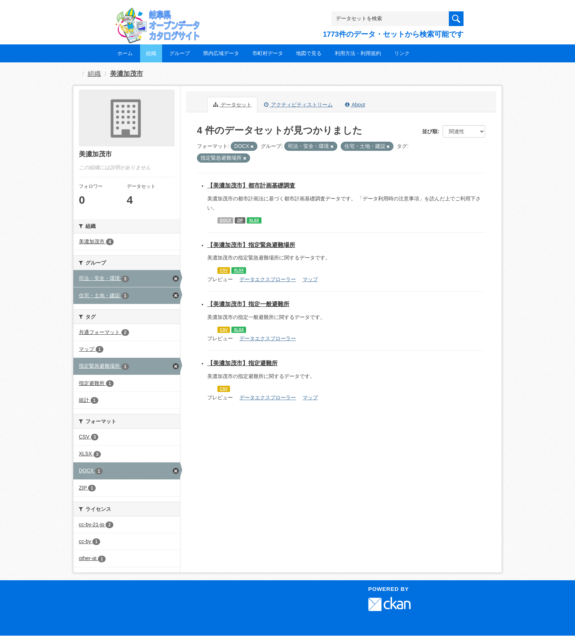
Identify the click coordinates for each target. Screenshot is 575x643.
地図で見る (309, 53)
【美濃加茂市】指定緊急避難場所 (251, 245)
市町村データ (267, 53)
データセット (232, 105)
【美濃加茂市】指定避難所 (242, 363)
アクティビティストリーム (298, 105)
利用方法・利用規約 (358, 53)
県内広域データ (221, 53)
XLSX (254, 220)
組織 (151, 53)
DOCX (225, 220)
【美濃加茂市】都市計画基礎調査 (251, 185)
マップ (310, 279)
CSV (224, 270)
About (355, 105)
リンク (402, 53)
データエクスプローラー (267, 279)
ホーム (125, 53)
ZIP (240, 220)
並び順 (429, 131)
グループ (179, 53)
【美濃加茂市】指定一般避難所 (248, 304)
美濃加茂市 (126, 73)
